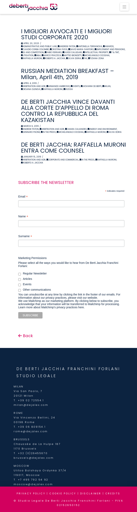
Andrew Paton (66, 46)
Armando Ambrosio (58, 86)
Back (25, 336)
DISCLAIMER (90, 493)
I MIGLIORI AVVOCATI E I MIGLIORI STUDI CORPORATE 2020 (66, 34)
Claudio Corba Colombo (35, 49)
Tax (84, 58)
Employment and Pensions (110, 49)
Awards (108, 46)
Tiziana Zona (96, 58)
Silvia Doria (73, 58)
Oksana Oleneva (31, 89)
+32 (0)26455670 (33, 453)
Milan (106, 86)
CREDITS (112, 493)
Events (75, 86)
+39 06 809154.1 (32, 426)
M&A (38, 55)
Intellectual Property (95, 52)
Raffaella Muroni (31, 58)
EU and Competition (32, 52)
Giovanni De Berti (91, 86)
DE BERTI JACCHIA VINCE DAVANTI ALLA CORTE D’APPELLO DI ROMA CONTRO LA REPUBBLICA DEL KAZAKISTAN (68, 111)
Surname (25, 236)
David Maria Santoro (81, 49)
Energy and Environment (102, 129)
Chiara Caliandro (76, 129)
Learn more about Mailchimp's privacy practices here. (51, 307)
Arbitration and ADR (33, 86)
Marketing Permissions (32, 258)
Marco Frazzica (51, 55)
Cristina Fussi (58, 49)
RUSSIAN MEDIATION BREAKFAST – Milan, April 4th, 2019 (67, 74)
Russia (68, 89)
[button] (124, 7)
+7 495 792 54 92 (33, 479)
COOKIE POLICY (62, 493)
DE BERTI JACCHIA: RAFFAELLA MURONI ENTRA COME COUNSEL (73, 148)
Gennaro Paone (30, 132)
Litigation (27, 55)
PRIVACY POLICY (31, 493)
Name (23, 217)
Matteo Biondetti (72, 55)
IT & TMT (114, 52)
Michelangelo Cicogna (96, 55)
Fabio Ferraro (53, 52)
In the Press (48, 132)
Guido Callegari (72, 52)
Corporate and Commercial (63, 159)
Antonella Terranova (89, 46)
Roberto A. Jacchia (54, 58)
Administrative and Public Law (39, 46)
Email (23, 197)
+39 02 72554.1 (31, 400)
